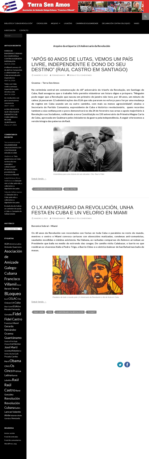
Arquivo (54, 23)
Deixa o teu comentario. (81, 75)
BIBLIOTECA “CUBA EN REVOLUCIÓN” (18, 23)
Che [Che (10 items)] (19, 299)
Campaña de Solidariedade (87, 23)
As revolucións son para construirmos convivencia (11, 100)
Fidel (50, 312)
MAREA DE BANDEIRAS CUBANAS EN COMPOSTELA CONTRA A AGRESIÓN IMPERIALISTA (13, 56)
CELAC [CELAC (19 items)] (12, 298)
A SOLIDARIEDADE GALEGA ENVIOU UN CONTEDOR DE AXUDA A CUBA (12, 147)
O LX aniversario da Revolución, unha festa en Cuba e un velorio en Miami (82, 210)
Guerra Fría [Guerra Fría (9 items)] (8, 341)
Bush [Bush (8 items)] (6, 299)
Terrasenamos (58, 75)
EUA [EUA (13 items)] (15, 306)
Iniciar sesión (9, 433)
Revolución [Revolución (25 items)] (12, 398)
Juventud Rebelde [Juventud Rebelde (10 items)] (11, 351)
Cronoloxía (42, 23)
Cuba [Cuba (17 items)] (18, 302)
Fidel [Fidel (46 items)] (17, 313)
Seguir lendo (38, 178)
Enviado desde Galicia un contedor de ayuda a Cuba (12, 208)
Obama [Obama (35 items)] (15, 361)
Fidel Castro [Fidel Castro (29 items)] (13, 319)
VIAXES (136, 23)
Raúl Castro (71, 189)
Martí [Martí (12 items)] (6, 361)
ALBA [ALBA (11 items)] (6, 244)
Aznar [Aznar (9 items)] (19, 285)
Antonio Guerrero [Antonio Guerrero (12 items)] (13, 247)
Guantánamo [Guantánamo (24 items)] (13, 337)
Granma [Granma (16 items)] (8, 333)
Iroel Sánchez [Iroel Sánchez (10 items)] (15, 344)
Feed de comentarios (12, 440)
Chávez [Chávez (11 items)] (7, 303)
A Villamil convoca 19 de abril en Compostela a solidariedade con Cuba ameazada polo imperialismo (13, 72)
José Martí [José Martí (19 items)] (10, 347)
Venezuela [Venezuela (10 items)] (15, 418)
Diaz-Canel (39, 312)
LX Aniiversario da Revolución (47, 189)
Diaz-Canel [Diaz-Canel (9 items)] (8, 306)
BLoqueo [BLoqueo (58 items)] (12, 293)
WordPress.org (10, 444)
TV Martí (91, 312)
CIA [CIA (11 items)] (12, 303)
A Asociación (10, 30)
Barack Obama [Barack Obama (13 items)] (11, 288)
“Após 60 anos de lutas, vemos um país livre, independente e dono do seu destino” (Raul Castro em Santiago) (82, 64)
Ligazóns (68, 23)
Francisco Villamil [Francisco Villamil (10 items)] (11, 323)
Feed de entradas (11, 437)
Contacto (23, 30)
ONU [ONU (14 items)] (7, 366)
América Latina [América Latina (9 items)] (15, 244)
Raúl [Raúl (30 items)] (15, 380)
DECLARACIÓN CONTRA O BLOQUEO (116, 23)
